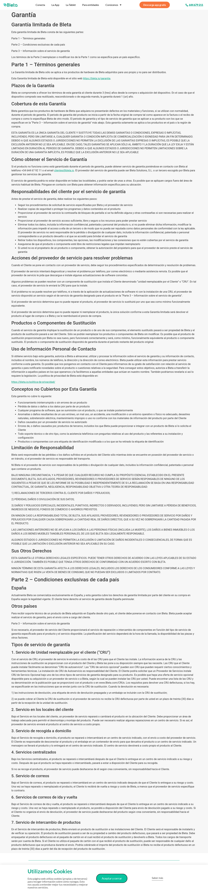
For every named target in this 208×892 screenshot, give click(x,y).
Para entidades (90, 4)
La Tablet (71, 4)
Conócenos (113, 5)
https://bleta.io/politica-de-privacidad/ (33, 381)
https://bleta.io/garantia (96, 78)
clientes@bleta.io (64, 170)
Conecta (40, 4)
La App (55, 4)
